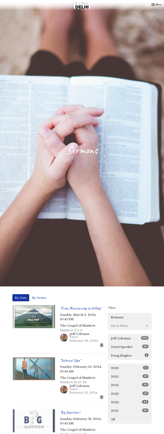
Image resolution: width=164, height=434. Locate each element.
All (113, 419)
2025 (130, 376)
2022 (130, 402)
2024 (130, 385)
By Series (39, 298)
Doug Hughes (130, 355)
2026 (130, 368)
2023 (130, 394)
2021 (130, 411)
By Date (21, 298)
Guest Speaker (130, 347)
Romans (117, 317)
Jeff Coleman (130, 338)
